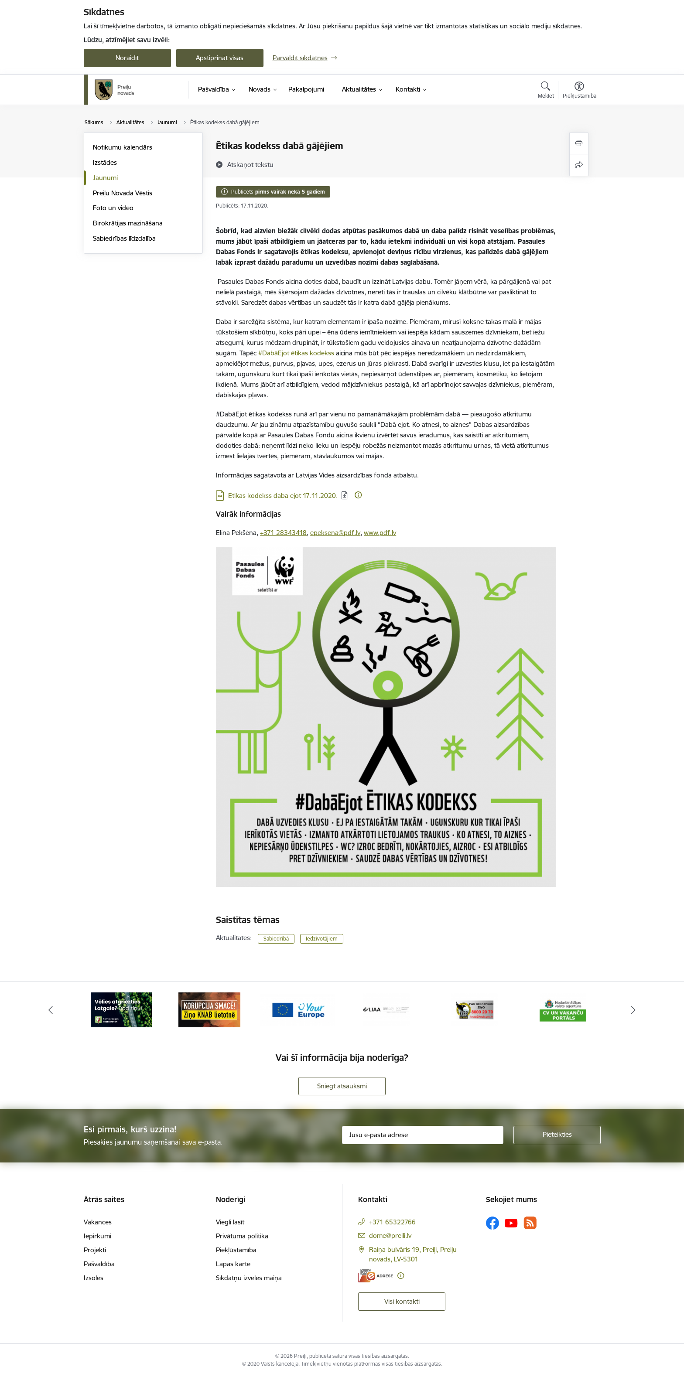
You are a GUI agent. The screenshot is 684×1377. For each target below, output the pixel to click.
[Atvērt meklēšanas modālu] (546, 91)
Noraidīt (127, 58)
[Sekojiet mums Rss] (530, 1223)
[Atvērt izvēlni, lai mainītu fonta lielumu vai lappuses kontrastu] (579, 91)
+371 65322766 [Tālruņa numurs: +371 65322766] (392, 1222)
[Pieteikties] (557, 1135)
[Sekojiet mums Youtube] (511, 1222)
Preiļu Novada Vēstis (122, 193)
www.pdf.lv (380, 532)
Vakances (98, 1222)
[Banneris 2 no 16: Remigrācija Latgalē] (209, 1009)
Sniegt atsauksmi (342, 1086)
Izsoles (93, 1278)
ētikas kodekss (312, 353)
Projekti (95, 1250)
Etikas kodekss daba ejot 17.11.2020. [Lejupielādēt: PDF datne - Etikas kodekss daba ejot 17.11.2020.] (283, 495)
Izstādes (105, 162)
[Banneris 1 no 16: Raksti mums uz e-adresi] (121, 1009)
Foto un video (113, 208)
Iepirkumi (97, 1236)
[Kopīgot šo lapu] (579, 165)
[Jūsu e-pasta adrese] (422, 1135)
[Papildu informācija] (358, 494)
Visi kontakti (402, 1301)
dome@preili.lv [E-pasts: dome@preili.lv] (390, 1235)
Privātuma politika (242, 1236)
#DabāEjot (274, 353)
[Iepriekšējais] (50, 1009)
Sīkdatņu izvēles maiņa (249, 1278)
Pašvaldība (99, 1264)
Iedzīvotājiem (322, 938)
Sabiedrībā (276, 938)
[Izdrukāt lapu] (579, 143)
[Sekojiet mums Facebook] (492, 1223)
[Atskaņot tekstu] (250, 164)
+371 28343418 (283, 532)
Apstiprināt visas (219, 58)
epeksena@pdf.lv (335, 532)
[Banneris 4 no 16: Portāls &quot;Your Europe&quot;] (386, 1009)
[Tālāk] (633, 1009)
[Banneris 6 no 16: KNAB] (563, 1009)
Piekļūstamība (236, 1250)
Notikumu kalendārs (122, 147)
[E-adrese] (375, 1275)
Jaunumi (105, 178)
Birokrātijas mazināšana (128, 223)
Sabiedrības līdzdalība (124, 238)
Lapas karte (233, 1264)
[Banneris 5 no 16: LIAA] (474, 1009)
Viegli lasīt (230, 1222)
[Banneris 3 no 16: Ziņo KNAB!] (298, 1009)
